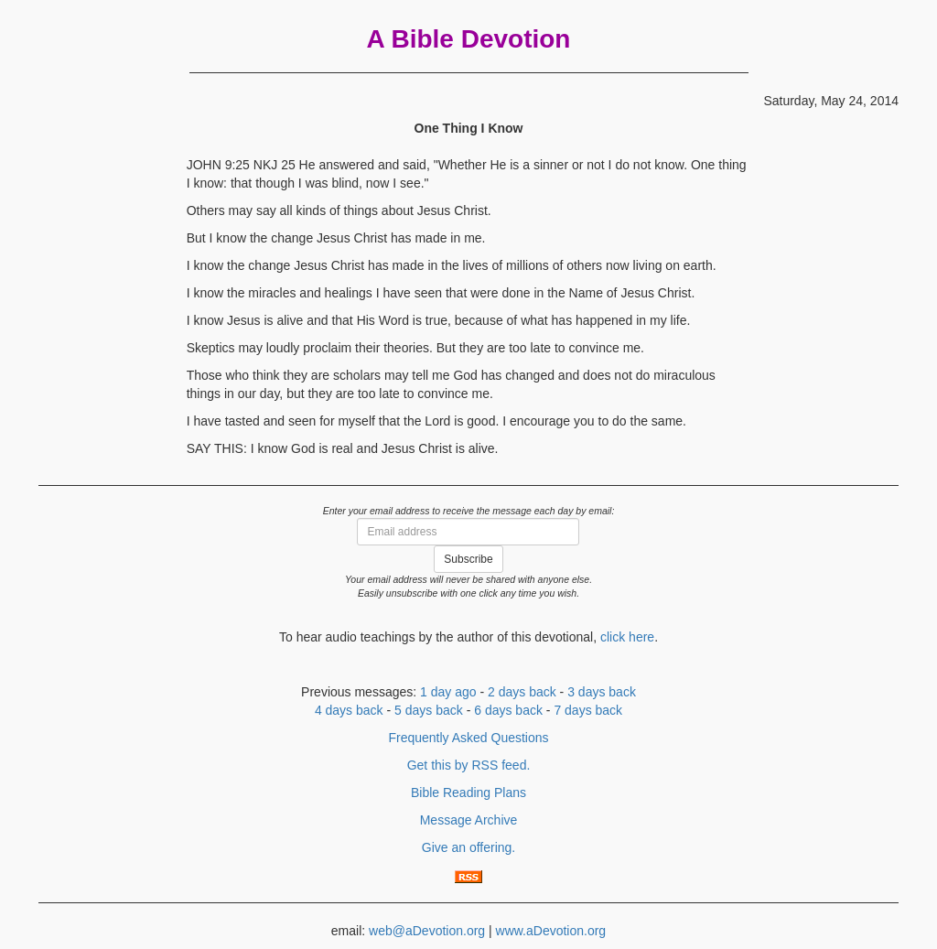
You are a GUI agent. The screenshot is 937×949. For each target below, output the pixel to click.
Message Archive (469, 820)
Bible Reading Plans (468, 792)
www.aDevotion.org (551, 930)
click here (627, 637)
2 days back (522, 692)
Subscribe (468, 559)
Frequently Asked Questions (468, 737)
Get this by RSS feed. (469, 765)
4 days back (349, 710)
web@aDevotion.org (427, 930)
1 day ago (448, 692)
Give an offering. (468, 847)
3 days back (601, 692)
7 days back (588, 710)
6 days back (508, 710)
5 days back (428, 710)
